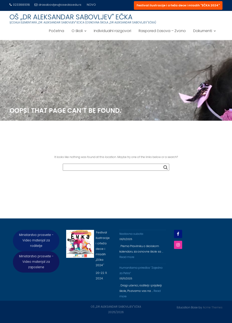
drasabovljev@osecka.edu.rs (57, 5)
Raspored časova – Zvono (162, 30)
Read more (126, 259)
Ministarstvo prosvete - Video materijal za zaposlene (36, 263)
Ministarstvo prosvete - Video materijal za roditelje (36, 242)
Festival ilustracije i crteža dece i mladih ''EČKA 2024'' (178, 5)
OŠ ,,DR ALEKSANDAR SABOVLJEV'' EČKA (71, 17)
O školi (77, 30)
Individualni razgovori (112, 30)
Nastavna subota (131, 236)
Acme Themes (212, 307)
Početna (56, 30)
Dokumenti (202, 30)
